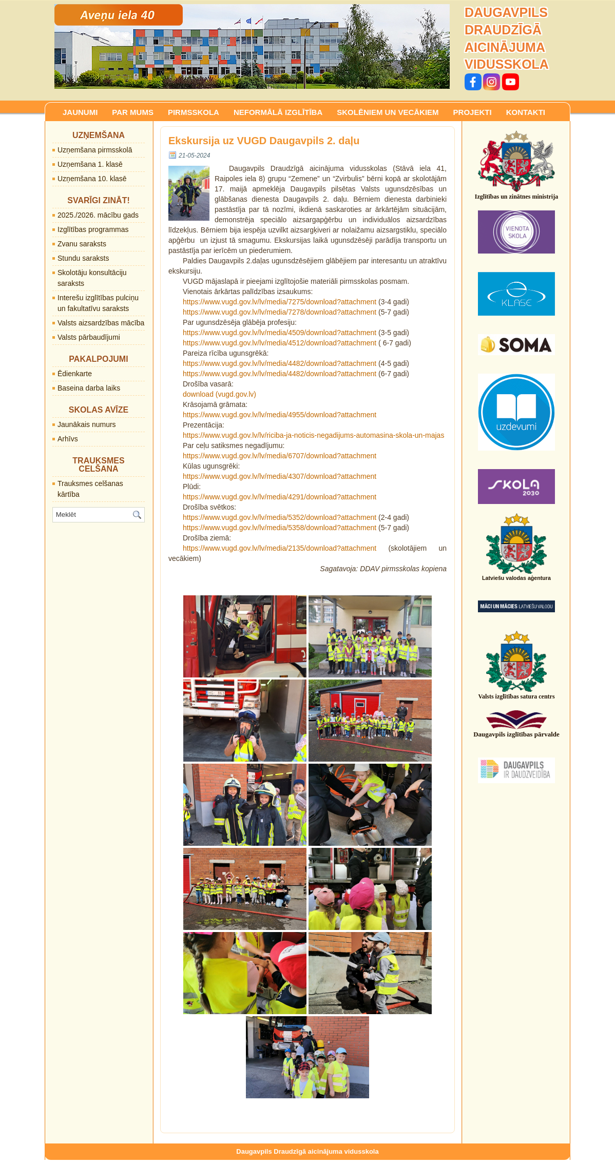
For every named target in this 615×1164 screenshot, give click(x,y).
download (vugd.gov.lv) (219, 394)
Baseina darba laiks (88, 388)
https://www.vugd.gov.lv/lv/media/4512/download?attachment (279, 343)
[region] (252, 46)
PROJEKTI (472, 112)
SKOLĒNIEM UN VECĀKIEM (387, 112)
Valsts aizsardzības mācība (100, 323)
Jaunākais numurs (86, 424)
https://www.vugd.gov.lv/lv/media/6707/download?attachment (279, 456)
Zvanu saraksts (81, 244)
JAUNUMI (80, 112)
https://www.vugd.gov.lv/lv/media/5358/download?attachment (279, 527)
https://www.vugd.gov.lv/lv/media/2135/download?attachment (279, 548)
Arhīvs (67, 439)
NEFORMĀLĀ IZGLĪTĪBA (278, 112)
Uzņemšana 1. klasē (90, 164)
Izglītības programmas (93, 229)
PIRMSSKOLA (193, 112)
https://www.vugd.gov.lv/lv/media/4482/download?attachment (279, 363)
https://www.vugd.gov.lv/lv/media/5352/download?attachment (279, 517)
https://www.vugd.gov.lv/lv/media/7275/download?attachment (279, 302)
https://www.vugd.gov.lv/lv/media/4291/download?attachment (279, 497)
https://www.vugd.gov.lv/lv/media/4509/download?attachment (279, 332)
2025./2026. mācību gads (98, 215)
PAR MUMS (132, 112)
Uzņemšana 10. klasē (92, 178)
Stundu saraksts (83, 258)
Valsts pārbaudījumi (88, 337)
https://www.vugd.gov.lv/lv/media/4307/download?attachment (279, 476)
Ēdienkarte (74, 374)
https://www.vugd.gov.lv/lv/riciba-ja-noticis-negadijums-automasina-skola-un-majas (313, 435)
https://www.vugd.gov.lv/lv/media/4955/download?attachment (279, 415)
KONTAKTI (525, 112)
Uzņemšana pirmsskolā (94, 150)
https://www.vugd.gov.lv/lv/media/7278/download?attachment (279, 312)
